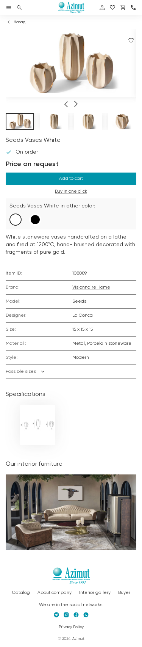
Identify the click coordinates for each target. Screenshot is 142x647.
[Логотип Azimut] (71, 7)
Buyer (124, 592)
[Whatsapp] (86, 615)
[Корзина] (123, 8)
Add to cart (71, 178)
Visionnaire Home (91, 287)
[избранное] (112, 8)
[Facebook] (76, 615)
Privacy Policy (71, 627)
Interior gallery (95, 592)
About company (54, 592)
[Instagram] (66, 615)
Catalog (21, 592)
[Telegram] (56, 615)
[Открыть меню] (9, 8)
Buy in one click (71, 191)
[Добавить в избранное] (131, 41)
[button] (66, 105)
